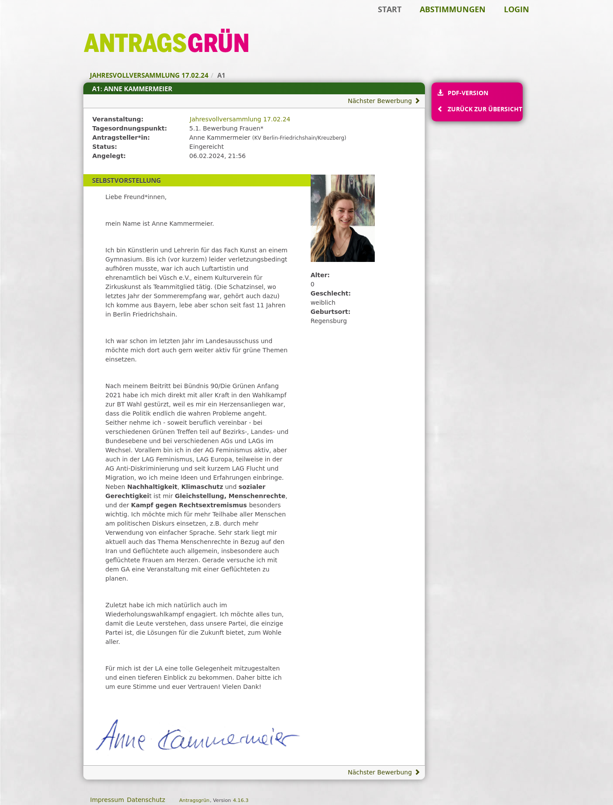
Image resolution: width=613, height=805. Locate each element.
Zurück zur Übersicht (484, 109)
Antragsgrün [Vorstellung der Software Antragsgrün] (194, 800)
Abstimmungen (453, 9)
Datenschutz (146, 799)
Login (516, 9)
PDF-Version (467, 93)
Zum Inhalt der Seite (36, 20)
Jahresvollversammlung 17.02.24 (240, 119)
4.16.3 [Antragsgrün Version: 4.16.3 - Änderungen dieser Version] (241, 800)
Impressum (107, 799)
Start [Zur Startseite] (389, 9)
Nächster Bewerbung (384, 100)
